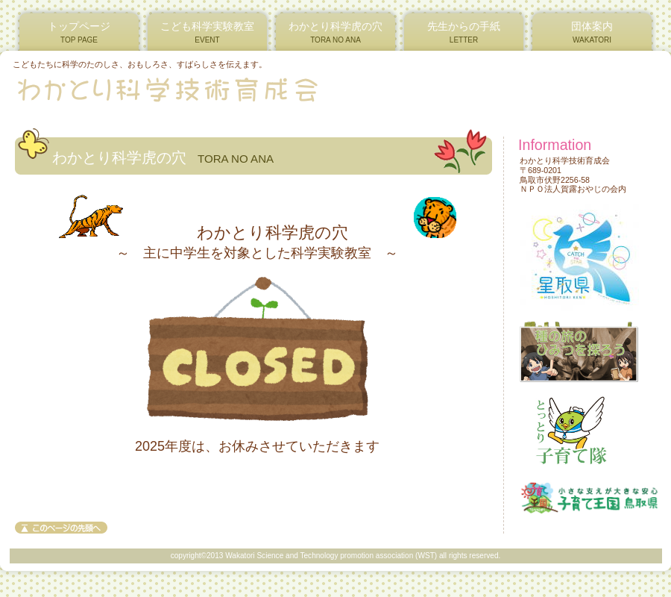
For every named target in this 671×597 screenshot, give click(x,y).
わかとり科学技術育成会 (193, 89)
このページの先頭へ (61, 528)
